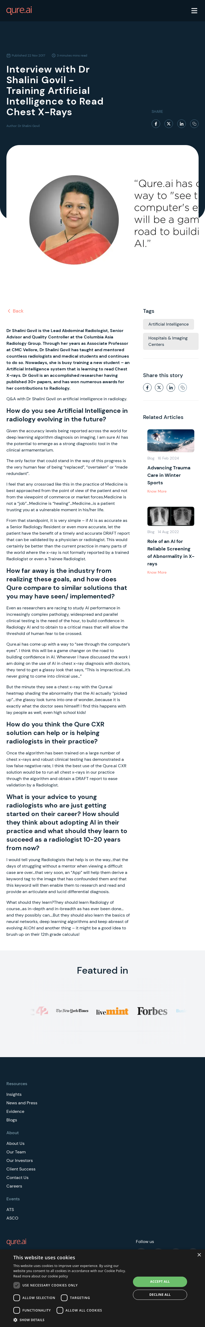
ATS (10, 1209)
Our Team (16, 1152)
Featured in (102, 970)
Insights (14, 1094)
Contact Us (17, 1177)
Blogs (11, 1120)
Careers (14, 1186)
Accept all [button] (160, 1281)
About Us (15, 1143)
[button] (70, 1320)
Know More (157, 491)
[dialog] (102, 1288)
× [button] (199, 1255)
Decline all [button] (160, 1294)
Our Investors (19, 1160)
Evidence (15, 1111)
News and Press (21, 1103)
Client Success (21, 1169)
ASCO (12, 1218)
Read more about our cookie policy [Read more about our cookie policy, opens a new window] (40, 1276)
